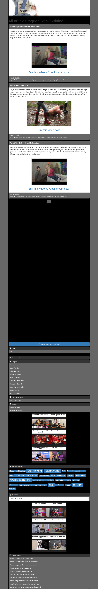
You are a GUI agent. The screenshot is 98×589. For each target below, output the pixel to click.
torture (77, 484)
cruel (53, 476)
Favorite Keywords (17, 466)
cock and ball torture (26, 475)
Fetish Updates (15, 407)
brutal (46, 196)
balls (66, 196)
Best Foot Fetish (15, 374)
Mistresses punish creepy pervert (21, 568)
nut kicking (36, 485)
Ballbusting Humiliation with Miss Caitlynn (25, 26)
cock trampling (44, 476)
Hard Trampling (15, 393)
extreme (70, 476)
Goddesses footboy (21, 80)
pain (51, 485)
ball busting (20, 471)
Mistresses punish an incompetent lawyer (24, 581)
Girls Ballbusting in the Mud (20, 85)
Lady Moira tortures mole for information (23, 577)
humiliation (64, 80)
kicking (53, 80)
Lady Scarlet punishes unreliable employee (24, 584)
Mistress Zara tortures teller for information (24, 562)
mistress (76, 480)
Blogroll (13, 362)
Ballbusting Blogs (15, 400)
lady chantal (26, 137)
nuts (44, 485)
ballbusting (47, 80)
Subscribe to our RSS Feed (48, 344)
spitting (58, 80)
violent (38, 196)
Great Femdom (15, 368)
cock (11, 476)
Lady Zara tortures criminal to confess (22, 574)
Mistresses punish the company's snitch (23, 565)
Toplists (13, 404)
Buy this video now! (49, 130)
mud (48, 137)
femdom (80, 475)
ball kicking (35, 470)
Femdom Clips (14, 371)
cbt (83, 471)
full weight (59, 137)
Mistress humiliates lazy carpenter (21, 571)
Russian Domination (16, 411)
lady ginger (19, 137)
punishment (59, 485)
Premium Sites (16, 358)
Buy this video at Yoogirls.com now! (49, 72)
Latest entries (15, 555)
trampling (53, 137)
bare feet (70, 471)
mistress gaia (13, 485)
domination (61, 476)
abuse (41, 80)
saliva (69, 80)
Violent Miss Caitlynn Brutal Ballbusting (24, 143)
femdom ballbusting (20, 480)
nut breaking (24, 485)
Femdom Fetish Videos (17, 381)
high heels (50, 480)
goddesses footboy (39, 480)
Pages (13, 348)
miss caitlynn (31, 80)
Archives (14, 495)
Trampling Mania (15, 365)
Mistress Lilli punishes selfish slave (21, 558)
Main (11, 351)
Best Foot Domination (17, 387)
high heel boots (42, 137)
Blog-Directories (16, 397)
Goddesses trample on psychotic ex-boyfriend (25, 587)
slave (37, 80)
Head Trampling (15, 377)
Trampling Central (16, 384)
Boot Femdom (14, 390)
